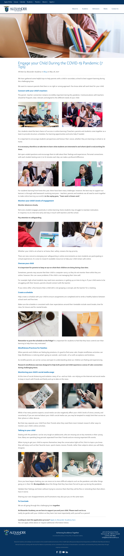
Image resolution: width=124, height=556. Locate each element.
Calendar (22, 2)
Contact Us (115, 9)
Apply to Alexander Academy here (62, 520)
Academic (85, 9)
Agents (52, 2)
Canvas (16, 2)
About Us (75, 9)
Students (29, 2)
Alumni (44, 2)
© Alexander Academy (77, 535)
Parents (37, 2)
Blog (45, 72)
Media (105, 9)
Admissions (95, 9)
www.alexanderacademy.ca (59, 535)
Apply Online (8, 2)
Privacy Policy (69, 535)
